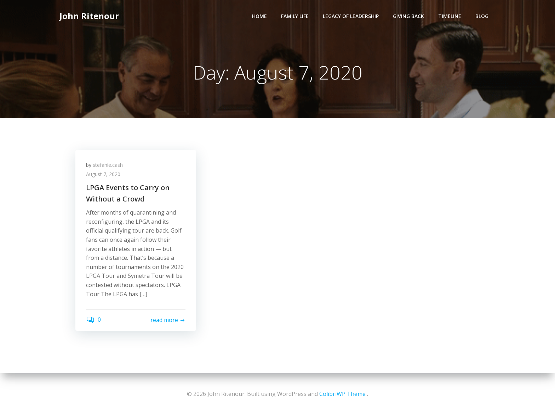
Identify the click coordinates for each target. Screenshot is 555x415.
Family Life (295, 16)
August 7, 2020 (103, 174)
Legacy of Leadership (351, 16)
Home (259, 16)
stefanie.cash (108, 165)
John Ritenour (89, 16)
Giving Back (408, 16)
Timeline (449, 16)
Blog (481, 16)
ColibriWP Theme (342, 394)
